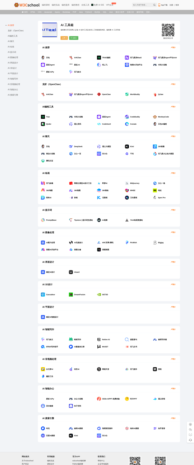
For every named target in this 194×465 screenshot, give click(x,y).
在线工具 (85, 5)
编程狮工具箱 (78, 452)
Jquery (57, 12)
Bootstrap (66, 12)
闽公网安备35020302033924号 (119, 457)
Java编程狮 (77, 449)
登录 (177, 5)
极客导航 (140, 12)
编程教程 (75, 5)
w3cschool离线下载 (54, 449)
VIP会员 (110, 4)
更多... (148, 12)
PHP (74, 12)
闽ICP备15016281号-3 (97, 457)
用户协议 (25, 445)
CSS (39, 12)
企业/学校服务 (103, 445)
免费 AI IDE (97, 5)
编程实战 (56, 5)
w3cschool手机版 (53, 452)
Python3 (88, 12)
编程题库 (66, 5)
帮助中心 (101, 442)
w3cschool (78, 457)
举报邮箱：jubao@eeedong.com (113, 461)
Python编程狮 (78, 445)
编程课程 (46, 5)
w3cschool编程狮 (79, 442)
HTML (32, 12)
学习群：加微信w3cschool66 (109, 452)
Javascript (48, 12)
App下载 (163, 5)
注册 (171, 5)
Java (81, 12)
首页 (25, 12)
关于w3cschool (27, 442)
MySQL (97, 12)
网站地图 (25, 449)
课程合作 (50, 445)
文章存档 (25, 452)
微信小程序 (120, 12)
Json (111, 12)
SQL (104, 12)
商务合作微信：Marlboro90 (108, 449)
